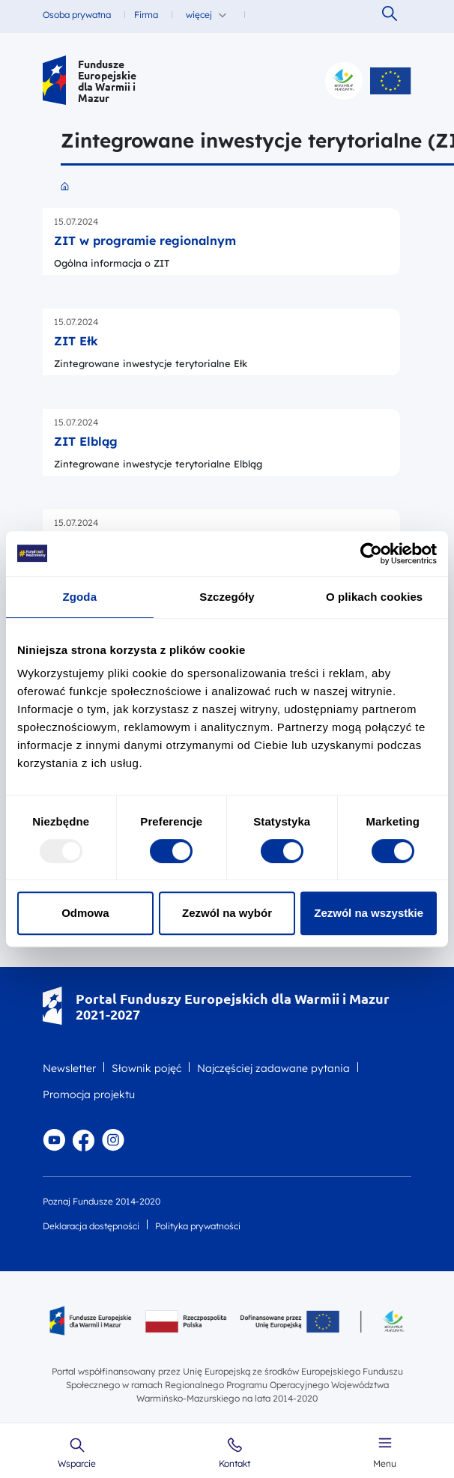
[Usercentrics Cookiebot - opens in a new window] (371, 553)
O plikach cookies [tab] (374, 596)
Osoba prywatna (77, 14)
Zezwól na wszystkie (368, 912)
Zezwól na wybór (227, 912)
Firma (146, 14)
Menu (384, 1463)
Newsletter (69, 1068)
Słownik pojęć (146, 1068)
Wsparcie (77, 1463)
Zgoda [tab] (80, 596)
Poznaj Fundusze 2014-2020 (101, 1201)
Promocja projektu (89, 1094)
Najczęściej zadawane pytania (273, 1068)
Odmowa (85, 912)
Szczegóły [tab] (226, 596)
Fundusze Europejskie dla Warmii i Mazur (107, 80)
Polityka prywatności (197, 1226)
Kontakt (234, 1463)
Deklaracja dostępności (91, 1226)
